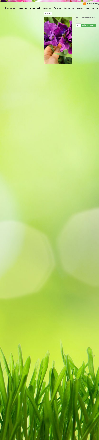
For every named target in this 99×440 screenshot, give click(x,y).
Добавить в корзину (88, 25)
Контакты (92, 8)
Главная (10, 8)
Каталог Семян (52, 8)
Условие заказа (73, 8)
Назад (47, 13)
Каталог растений (29, 8)
